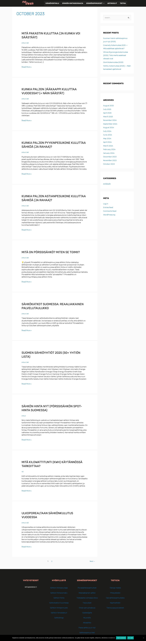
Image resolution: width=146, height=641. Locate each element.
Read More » (27, 67)
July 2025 (107, 109)
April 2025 (107, 113)
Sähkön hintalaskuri (59, 612)
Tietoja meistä (115, 587)
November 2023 (109, 160)
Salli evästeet (121, 638)
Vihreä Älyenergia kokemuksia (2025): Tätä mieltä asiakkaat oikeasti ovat (115, 55)
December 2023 (109, 157)
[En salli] (143, 638)
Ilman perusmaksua (87, 607)
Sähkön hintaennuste (59, 607)
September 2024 (110, 124)
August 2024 (108, 128)
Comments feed (109, 211)
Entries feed (108, 208)
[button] (95, 3)
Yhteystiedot (115, 592)
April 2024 (107, 142)
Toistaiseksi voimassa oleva (87, 597)
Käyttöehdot (115, 602)
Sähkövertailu (52, 3)
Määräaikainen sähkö (87, 592)
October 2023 (109, 164)
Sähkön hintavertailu (58, 592)
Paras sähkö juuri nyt (87, 627)
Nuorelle (87, 617)
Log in (105, 204)
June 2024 (107, 135)
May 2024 (107, 139)
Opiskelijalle (87, 612)
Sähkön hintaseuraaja (72, 3)
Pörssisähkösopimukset (87, 587)
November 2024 (109, 120)
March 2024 (108, 146)
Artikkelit (112, 3)
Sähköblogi (58, 617)
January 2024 (108, 153)
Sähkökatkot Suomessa (58, 602)
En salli (130, 638)
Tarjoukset (87, 602)
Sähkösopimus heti (87, 632)
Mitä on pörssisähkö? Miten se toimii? (51, 252)
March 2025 (108, 117)
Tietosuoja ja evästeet (115, 607)
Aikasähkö (87, 622)
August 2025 (108, 106)
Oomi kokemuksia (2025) (113, 62)
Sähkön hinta (59, 597)
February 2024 (109, 150)
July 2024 (107, 131)
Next (92, 561)
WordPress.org (109, 215)
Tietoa (123, 3)
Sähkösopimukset (95, 3)
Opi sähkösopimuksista (115, 597)
